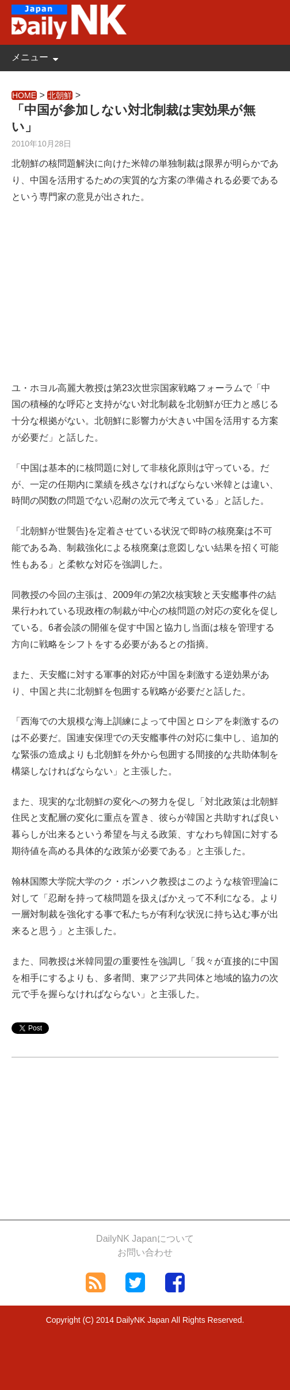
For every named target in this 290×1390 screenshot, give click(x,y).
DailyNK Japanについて (145, 1239)
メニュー (30, 57)
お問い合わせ (145, 1252)
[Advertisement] (145, 299)
